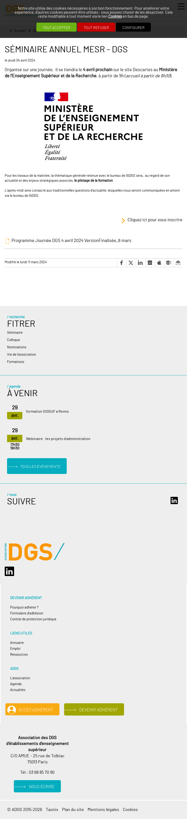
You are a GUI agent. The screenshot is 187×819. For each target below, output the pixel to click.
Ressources (19, 654)
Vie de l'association (21, 354)
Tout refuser (96, 28)
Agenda (16, 684)
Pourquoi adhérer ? (24, 607)
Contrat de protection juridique (33, 619)
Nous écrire (42, 787)
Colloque (13, 340)
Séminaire (15, 332)
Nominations (16, 347)
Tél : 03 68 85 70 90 (37, 772)
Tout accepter (56, 28)
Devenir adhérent (98, 710)
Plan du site (73, 810)
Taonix (52, 810)
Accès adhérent (36, 710)
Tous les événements (40, 467)
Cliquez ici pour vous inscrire (155, 220)
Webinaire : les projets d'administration (58, 439)
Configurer (133, 28)
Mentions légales (103, 810)
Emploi (15, 648)
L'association (20, 678)
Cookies (115, 16)
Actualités (17, 690)
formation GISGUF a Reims (47, 411)
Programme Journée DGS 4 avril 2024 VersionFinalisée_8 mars (71, 241)
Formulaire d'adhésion (26, 613)
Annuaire (17, 643)
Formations (15, 362)
